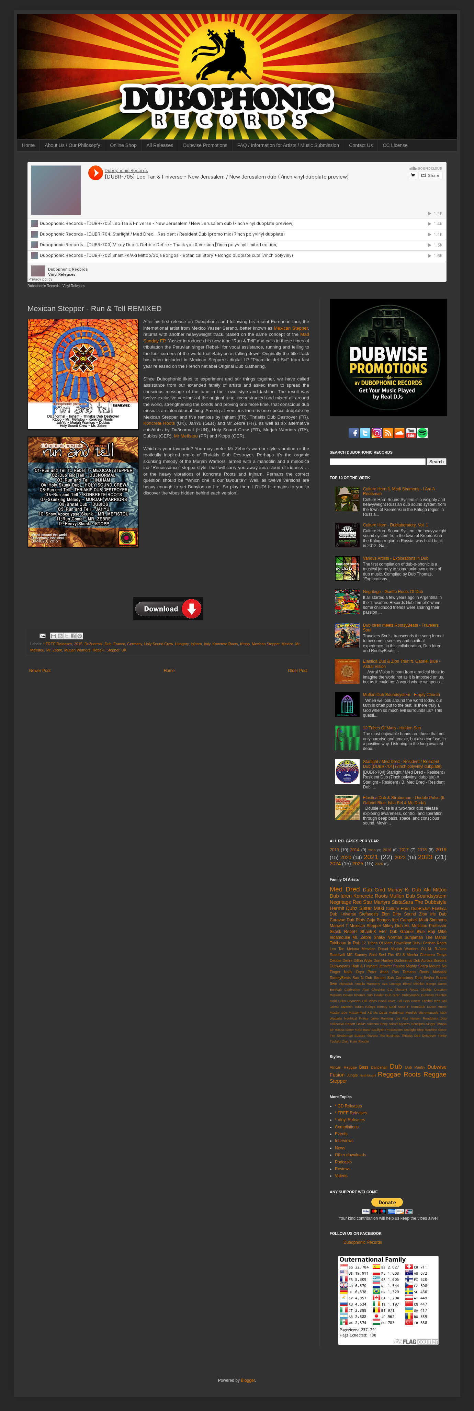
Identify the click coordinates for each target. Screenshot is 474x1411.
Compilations (347, 1127)
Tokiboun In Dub (345, 943)
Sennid (380, 978)
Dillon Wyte (362, 960)
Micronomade (428, 1012)
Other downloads (350, 1154)
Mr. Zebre (54, 650)
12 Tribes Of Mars (377, 943)
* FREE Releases (57, 644)
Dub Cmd (374, 889)
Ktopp (245, 644)
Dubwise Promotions (205, 145)
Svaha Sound (435, 978)
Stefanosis (369, 914)
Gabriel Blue (412, 931)
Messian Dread (375, 949)
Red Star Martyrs (371, 902)
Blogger (248, 1380)
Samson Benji (377, 1024)
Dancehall (379, 1067)
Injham (196, 644)
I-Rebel (427, 1001)
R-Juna (440, 949)
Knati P (403, 1007)
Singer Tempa (436, 1024)
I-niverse (348, 914)
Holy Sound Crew (158, 644)
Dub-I (417, 943)
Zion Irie (427, 914)
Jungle (352, 1075)
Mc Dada (380, 1012)
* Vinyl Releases (350, 1119)
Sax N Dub (362, 978)
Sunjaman (414, 937)
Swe (333, 983)
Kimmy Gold (386, 1007)
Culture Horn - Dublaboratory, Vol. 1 (395, 525)
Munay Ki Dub (404, 889)
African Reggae (343, 1067)
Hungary (182, 644)
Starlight (410, 1030)
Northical (350, 1018)
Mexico (287, 644)
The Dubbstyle (431, 902)
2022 (400, 857)
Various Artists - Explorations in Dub (396, 558)
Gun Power (411, 1001)
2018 (422, 849)
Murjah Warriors (77, 650)
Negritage (340, 902)
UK (123, 650)
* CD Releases (348, 1106)
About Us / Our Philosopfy (72, 145)
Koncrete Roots (159, 423)
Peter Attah (378, 972)
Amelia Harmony (367, 984)
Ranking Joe (390, 1018)
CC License (395, 145)
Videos (341, 1175)
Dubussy (427, 995)
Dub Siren (392, 995)
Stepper (112, 650)
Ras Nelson (412, 1018)
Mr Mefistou (186, 436)
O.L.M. (426, 949)
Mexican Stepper (291, 328)
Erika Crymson (349, 1001)
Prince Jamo (369, 1018)
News (340, 1148)
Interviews (344, 1140)
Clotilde (426, 989)
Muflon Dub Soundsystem (418, 896)
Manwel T (339, 925)
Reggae (389, 1074)
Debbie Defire (341, 960)
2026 (379, 864)
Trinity (442, 1035)
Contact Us (361, 145)
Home (28, 145)
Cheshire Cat (382, 989)
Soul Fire (386, 955)
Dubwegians (340, 966)
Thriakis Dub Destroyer (418, 1035)
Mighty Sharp (417, 966)
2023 (425, 857)
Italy (207, 644)
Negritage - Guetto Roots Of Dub (393, 591)
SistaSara (402, 902)
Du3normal (93, 644)
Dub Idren (341, 896)
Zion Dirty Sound (399, 914)
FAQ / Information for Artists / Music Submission (288, 145)
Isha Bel (440, 1001)
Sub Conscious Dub (404, 978)
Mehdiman (396, 1012)
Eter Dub (388, 931)
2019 (441, 849)
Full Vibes (369, 1001)
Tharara (372, 1035)
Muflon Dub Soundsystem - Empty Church (401, 694)
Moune (435, 966)
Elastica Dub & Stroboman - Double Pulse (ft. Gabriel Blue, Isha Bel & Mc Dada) (404, 800)
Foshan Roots (435, 943)
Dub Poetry (415, 1067)
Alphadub (346, 984)
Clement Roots (406, 989)
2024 (335, 863)
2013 (334, 849)
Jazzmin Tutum (351, 1007)
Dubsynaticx (411, 995)
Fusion (337, 1075)
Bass (364, 1067)
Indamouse (340, 937)
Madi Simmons (433, 920)
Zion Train (349, 1041)
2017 (404, 849)
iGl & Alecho (407, 955)
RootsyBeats (340, 978)
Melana (353, 949)
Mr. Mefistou (415, 925)
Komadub (418, 1007)
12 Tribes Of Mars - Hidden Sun (392, 728)
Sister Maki (371, 908)
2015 (78, 644)
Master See (338, 1012)
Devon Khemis (354, 995)
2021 (371, 857)
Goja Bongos (378, 920)
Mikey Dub (393, 925)
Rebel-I (98, 650)
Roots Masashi (433, 972)
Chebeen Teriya (433, 955)
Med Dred (345, 889)
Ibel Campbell (404, 920)
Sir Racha (337, 1030)
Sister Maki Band (357, 1030)
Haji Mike (437, 931)
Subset (359, 1035)
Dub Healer (375, 995)
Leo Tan (337, 949)
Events (341, 1133)
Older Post (297, 670)
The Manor (436, 937)
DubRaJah (421, 908)
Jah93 (334, 1007)
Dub (108, 644)
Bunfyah (336, 989)
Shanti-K (368, 931)
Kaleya (370, 1007)
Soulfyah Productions (387, 1030)
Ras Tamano (404, 972)
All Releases (160, 145)
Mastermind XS (360, 1012)
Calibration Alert (356, 989)
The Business (389, 1035)
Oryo (360, 972)
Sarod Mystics (399, 1024)
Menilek (411, 1012)
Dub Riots (356, 920)
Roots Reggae (425, 1074)
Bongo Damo (436, 984)
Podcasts (343, 1162)
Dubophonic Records (43, 286)
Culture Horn (397, 908)
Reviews (342, 1169)
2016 (387, 850)
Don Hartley (383, 960)
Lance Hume (437, 1007)
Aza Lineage (391, 984)
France (119, 644)
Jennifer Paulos (392, 966)
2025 (357, 863)
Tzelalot (335, 1041)
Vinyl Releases (74, 286)
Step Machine (427, 1030)
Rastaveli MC (341, 955)
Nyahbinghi (368, 1075)
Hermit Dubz (344, 908)
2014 (354, 849)
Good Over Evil (390, 1001)
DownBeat (402, 943)
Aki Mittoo (435, 889)
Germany (134, 644)
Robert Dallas (355, 1024)
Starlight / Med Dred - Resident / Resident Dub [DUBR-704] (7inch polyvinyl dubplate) (402, 764)
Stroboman (345, 1035)
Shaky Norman (388, 937)
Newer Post (39, 670)
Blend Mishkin (413, 984)
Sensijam (418, 1024)
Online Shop (123, 145)
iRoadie (363, 1041)
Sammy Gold (365, 955)
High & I (358, 966)
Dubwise (437, 1067)
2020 (345, 857)
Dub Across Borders (430, 960)
